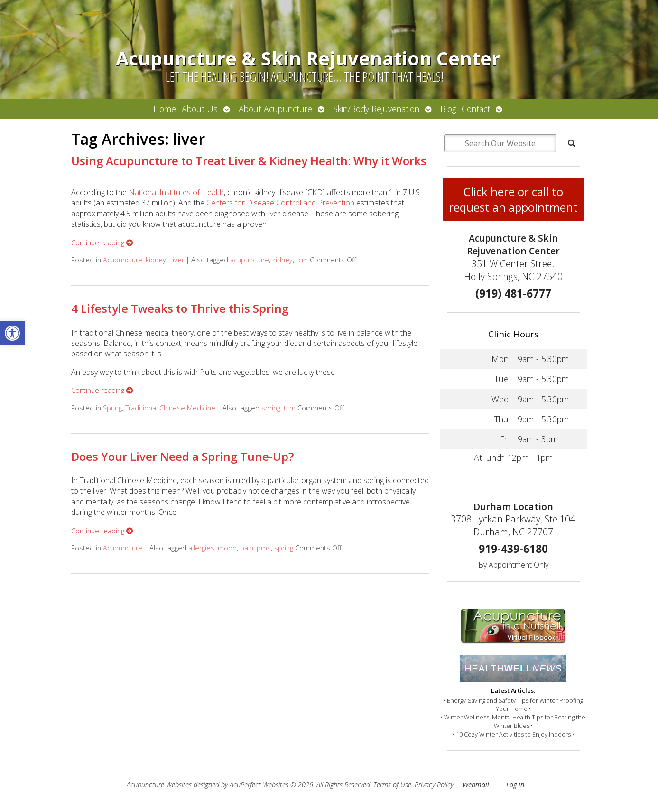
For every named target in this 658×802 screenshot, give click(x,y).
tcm (302, 259)
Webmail (476, 784)
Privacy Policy (434, 784)
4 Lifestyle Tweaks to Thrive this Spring (179, 308)
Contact (476, 108)
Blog (448, 108)
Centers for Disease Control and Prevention (280, 202)
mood (227, 547)
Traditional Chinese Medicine (170, 407)
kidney (156, 259)
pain (246, 547)
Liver (176, 259)
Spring (112, 407)
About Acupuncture (275, 108)
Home (164, 108)
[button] (12, 333)
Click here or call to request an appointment (513, 199)
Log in (515, 784)
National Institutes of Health (176, 192)
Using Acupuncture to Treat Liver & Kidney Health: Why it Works (248, 160)
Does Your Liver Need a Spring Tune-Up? (182, 456)
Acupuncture (122, 259)
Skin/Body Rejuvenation (376, 108)
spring (270, 407)
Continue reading (102, 242)
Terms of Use (392, 784)
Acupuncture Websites (159, 784)
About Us (200, 108)
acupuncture (249, 259)
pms (264, 547)
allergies (201, 547)
